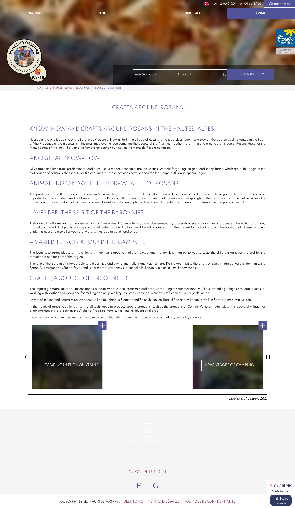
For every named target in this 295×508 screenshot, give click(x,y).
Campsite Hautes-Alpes (54, 88)
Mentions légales (164, 500)
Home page (34, 13)
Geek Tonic (133, 500)
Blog (102, 13)
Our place (193, 13)
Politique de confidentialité (209, 500)
